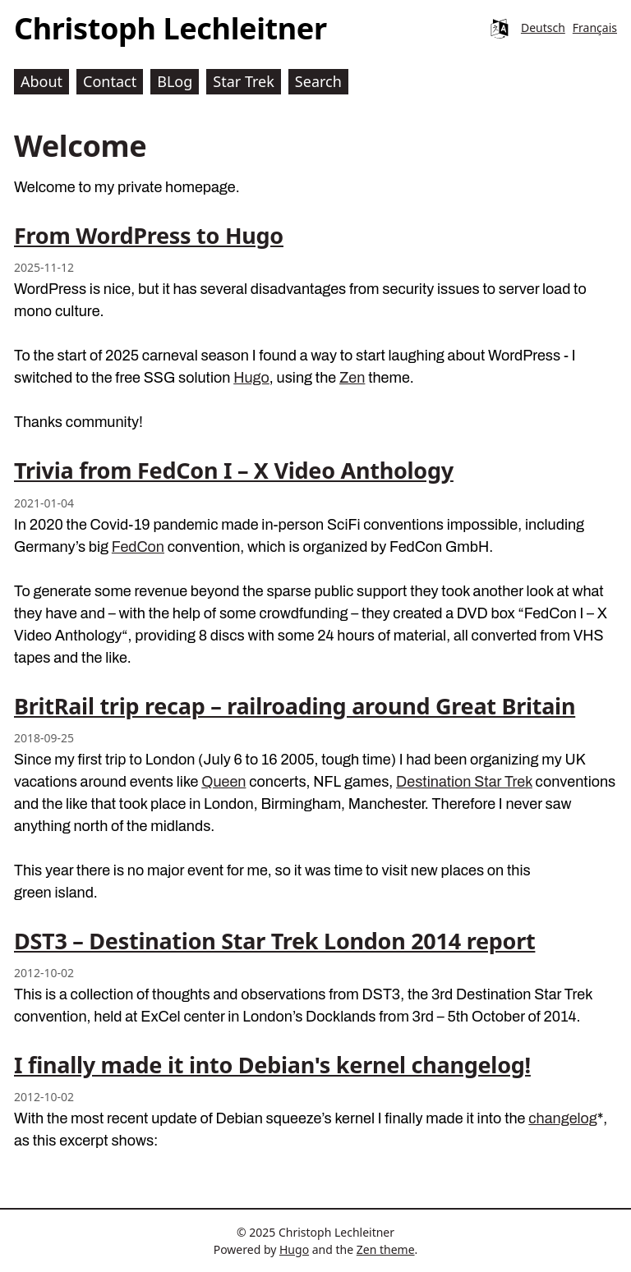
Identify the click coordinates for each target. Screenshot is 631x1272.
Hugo (251, 378)
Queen (223, 782)
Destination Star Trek (464, 782)
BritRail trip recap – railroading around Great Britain (294, 706)
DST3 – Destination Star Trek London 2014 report (274, 940)
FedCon (138, 547)
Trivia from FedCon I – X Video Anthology (234, 470)
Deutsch (543, 27)
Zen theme (386, 1249)
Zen (352, 378)
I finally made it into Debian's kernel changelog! (272, 1064)
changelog (562, 1118)
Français (595, 27)
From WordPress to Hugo (148, 235)
